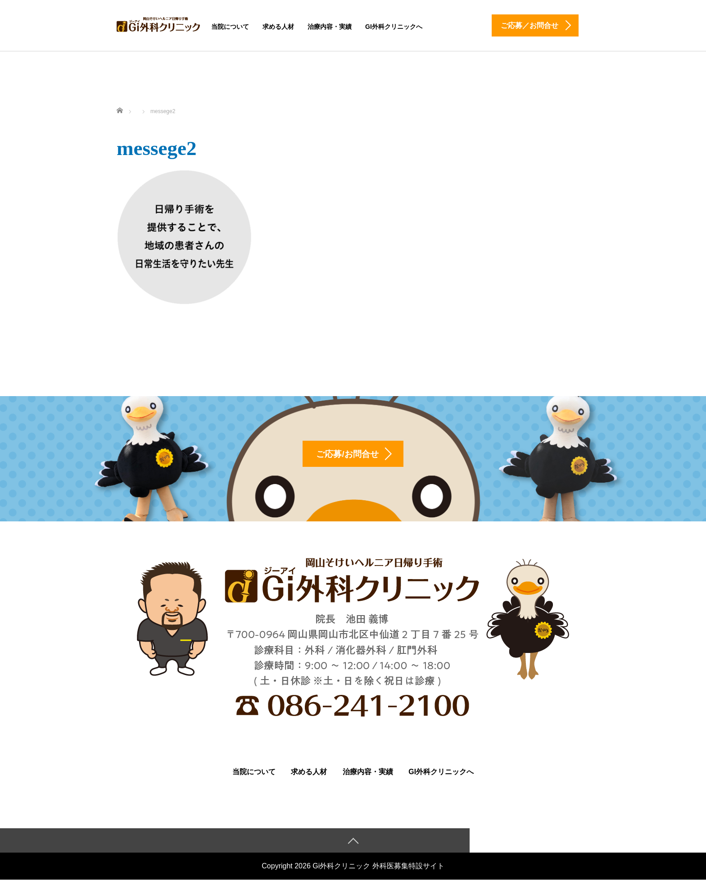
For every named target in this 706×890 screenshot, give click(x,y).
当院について (230, 26)
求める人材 (278, 26)
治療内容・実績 (330, 26)
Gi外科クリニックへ (393, 26)
